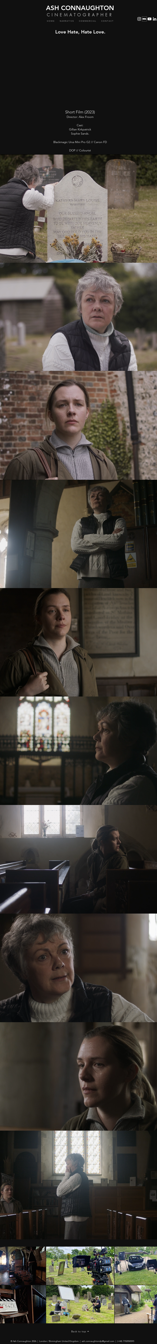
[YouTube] (149, 18)
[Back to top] (80, 1331)
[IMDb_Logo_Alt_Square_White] (144, 18)
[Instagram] (139, 18)
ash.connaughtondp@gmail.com (98, 1341)
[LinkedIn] (154, 18)
